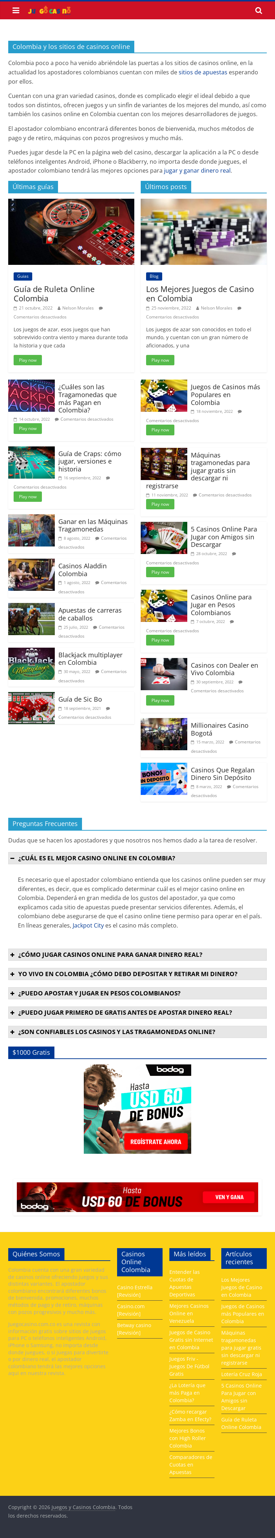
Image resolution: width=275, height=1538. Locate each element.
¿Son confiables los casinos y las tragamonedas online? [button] (112, 1032)
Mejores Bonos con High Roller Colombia (187, 1438)
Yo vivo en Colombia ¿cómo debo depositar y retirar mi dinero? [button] (123, 974)
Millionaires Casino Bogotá (220, 729)
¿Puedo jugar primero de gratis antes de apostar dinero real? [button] (120, 1012)
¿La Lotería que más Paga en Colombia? (187, 1393)
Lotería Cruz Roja (241, 1374)
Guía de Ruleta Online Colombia (54, 293)
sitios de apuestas (203, 72)
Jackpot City (88, 925)
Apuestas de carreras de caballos (90, 614)
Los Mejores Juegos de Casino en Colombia (200, 293)
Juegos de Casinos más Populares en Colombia (225, 394)
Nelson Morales (78, 308)
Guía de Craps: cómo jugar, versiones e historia (89, 461)
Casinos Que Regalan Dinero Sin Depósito (223, 774)
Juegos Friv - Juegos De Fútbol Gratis (189, 1366)
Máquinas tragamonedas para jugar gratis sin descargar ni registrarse (198, 470)
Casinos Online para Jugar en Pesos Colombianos (221, 605)
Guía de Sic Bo (80, 699)
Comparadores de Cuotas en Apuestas (190, 1464)
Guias (23, 276)
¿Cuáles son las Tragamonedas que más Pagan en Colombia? (87, 398)
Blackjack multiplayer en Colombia (90, 659)
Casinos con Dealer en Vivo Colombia (224, 669)
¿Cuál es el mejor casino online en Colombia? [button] (92, 858)
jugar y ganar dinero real (197, 170)
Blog (154, 276)
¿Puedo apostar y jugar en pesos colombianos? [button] (94, 993)
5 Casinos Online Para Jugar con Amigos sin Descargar (224, 537)
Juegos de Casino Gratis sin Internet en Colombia (191, 1340)
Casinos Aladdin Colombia (82, 570)
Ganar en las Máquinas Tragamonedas (93, 525)
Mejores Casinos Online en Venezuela (189, 1313)
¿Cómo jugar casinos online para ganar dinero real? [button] (105, 954)
